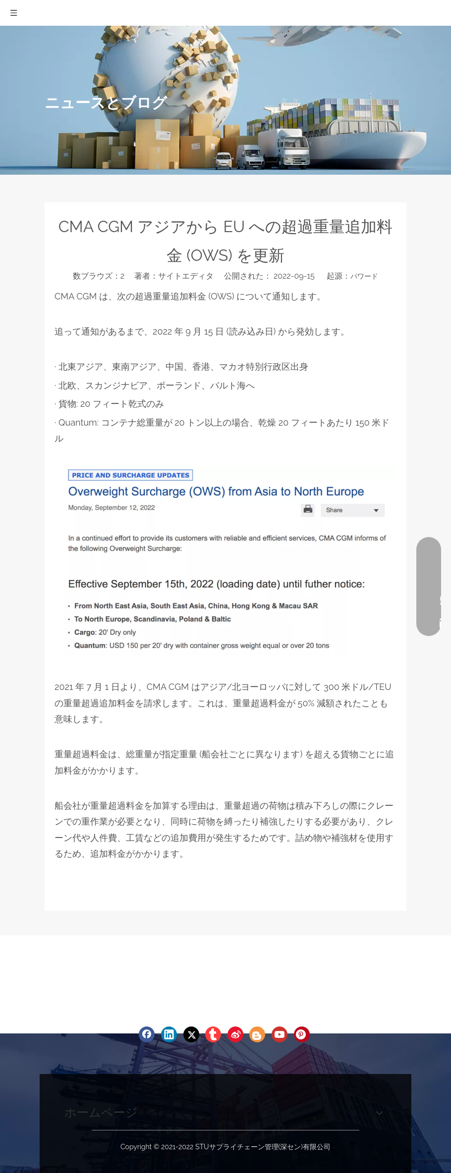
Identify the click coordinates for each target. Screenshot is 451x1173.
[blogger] (257, 1034)
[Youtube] (279, 1034)
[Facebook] (147, 1034)
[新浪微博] (235, 1034)
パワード (364, 276)
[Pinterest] (302, 1034)
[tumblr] (213, 1034)
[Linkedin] (169, 1034)
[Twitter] (191, 1034)
